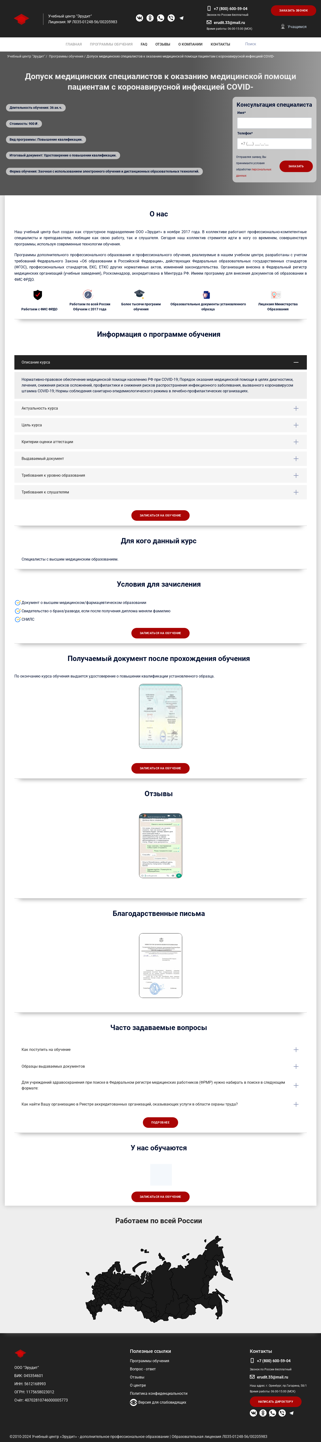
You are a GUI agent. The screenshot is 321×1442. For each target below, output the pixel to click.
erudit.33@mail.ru (229, 22)
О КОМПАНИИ (190, 44)
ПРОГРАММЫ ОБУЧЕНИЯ (111, 44)
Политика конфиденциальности (158, 1393)
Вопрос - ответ (143, 1369)
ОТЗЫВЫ (162, 44)
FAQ (144, 44)
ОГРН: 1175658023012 (34, 1392)
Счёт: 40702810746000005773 (41, 1400)
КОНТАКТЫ (220, 44)
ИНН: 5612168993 (30, 1384)
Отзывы (137, 1377)
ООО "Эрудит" (26, 1367)
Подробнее (160, 1122)
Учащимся (297, 26)
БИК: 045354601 (28, 1375)
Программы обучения (149, 1361)
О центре (138, 1385)
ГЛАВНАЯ (74, 44)
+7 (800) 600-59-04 (230, 8)
